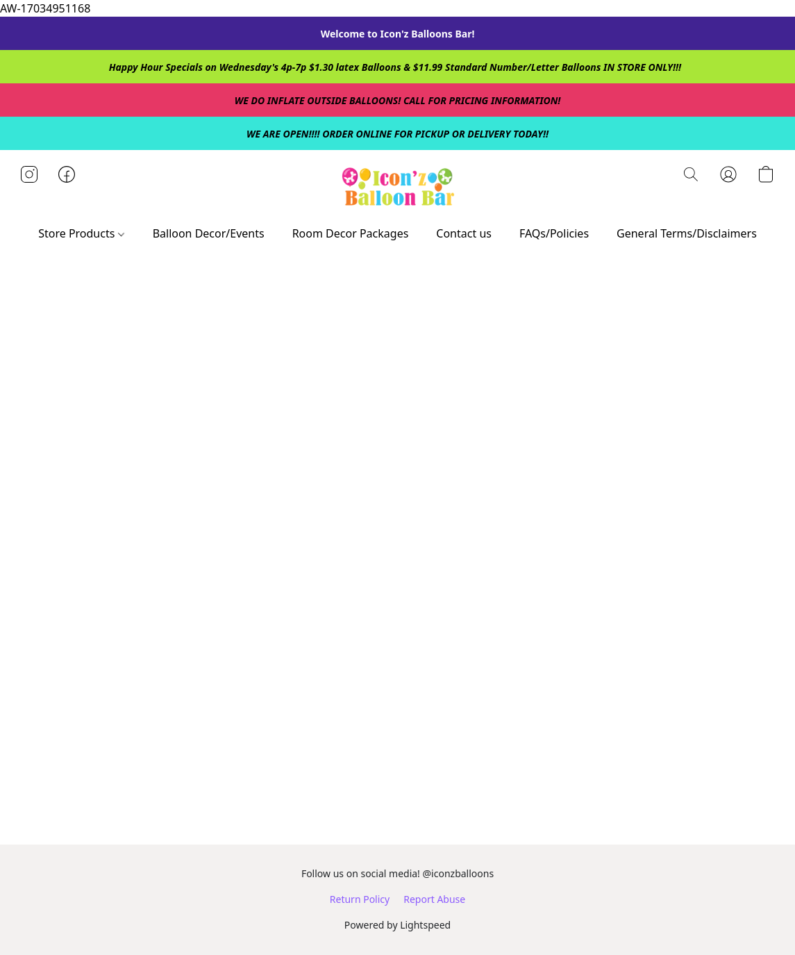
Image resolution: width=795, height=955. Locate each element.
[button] (397, 188)
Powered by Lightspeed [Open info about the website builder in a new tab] (397, 924)
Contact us (464, 233)
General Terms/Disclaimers (687, 233)
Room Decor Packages (350, 233)
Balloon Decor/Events (209, 233)
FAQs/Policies (554, 233)
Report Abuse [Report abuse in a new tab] (434, 899)
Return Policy (360, 899)
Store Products (81, 233)
